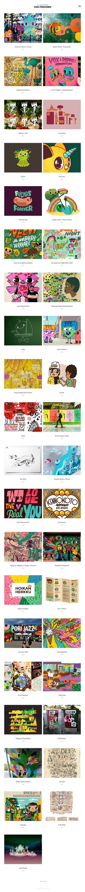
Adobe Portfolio (45, 888)
